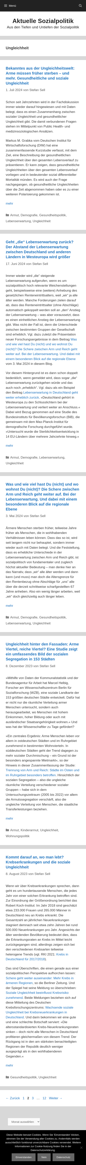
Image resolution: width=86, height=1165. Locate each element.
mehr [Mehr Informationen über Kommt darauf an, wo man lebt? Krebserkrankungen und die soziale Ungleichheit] (9, 1065)
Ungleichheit (42, 221)
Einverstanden (24, 1157)
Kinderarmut (29, 830)
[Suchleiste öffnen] (80, 6)
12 (44, 1098)
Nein (44, 1157)
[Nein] (81, 1147)
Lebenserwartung (18, 221)
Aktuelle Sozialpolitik (43, 20)
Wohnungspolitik (17, 836)
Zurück (13, 1098)
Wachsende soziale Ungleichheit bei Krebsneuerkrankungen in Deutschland (39, 1012)
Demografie (29, 215)
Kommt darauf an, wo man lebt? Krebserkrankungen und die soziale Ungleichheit (38, 862)
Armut (14, 215)
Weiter (55, 1098)
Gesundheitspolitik (52, 215)
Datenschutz (63, 1157)
